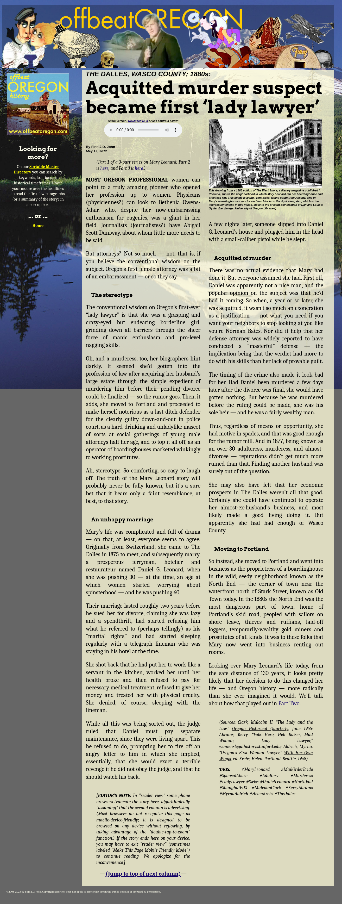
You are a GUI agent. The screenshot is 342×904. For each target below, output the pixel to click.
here (104, 168)
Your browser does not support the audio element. (143, 130)
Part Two (288, 703)
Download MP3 (138, 120)
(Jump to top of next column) (143, 873)
